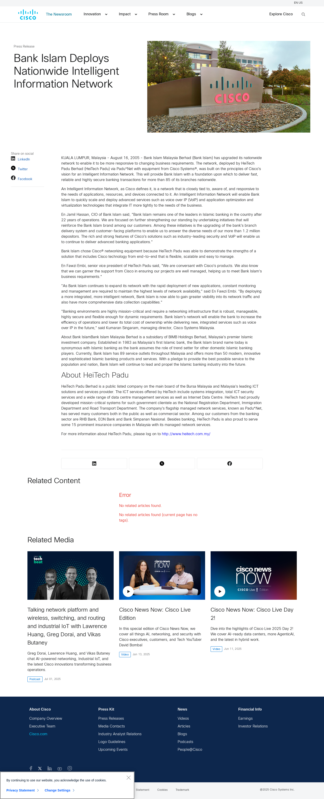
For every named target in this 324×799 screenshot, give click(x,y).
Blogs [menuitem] (194, 14)
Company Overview (45, 718)
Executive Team (42, 726)
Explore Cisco (281, 14)
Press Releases (111, 718)
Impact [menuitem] (128, 14)
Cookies (162, 790)
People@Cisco (190, 749)
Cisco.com (38, 734)
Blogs (182, 734)
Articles (184, 726)
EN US (299, 3)
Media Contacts (111, 726)
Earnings (245, 718)
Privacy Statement (20, 790)
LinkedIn (20, 159)
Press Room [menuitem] (161, 14)
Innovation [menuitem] (95, 14)
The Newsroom (59, 14)
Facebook (21, 179)
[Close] (128, 777)
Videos (183, 718)
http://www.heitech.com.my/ (186, 434)
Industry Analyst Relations (120, 734)
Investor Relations (253, 726)
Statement (142, 790)
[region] (67, 785)
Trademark (182, 790)
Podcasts (185, 742)
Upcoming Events (113, 749)
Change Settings (57, 790)
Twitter (19, 169)
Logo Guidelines (111, 742)
